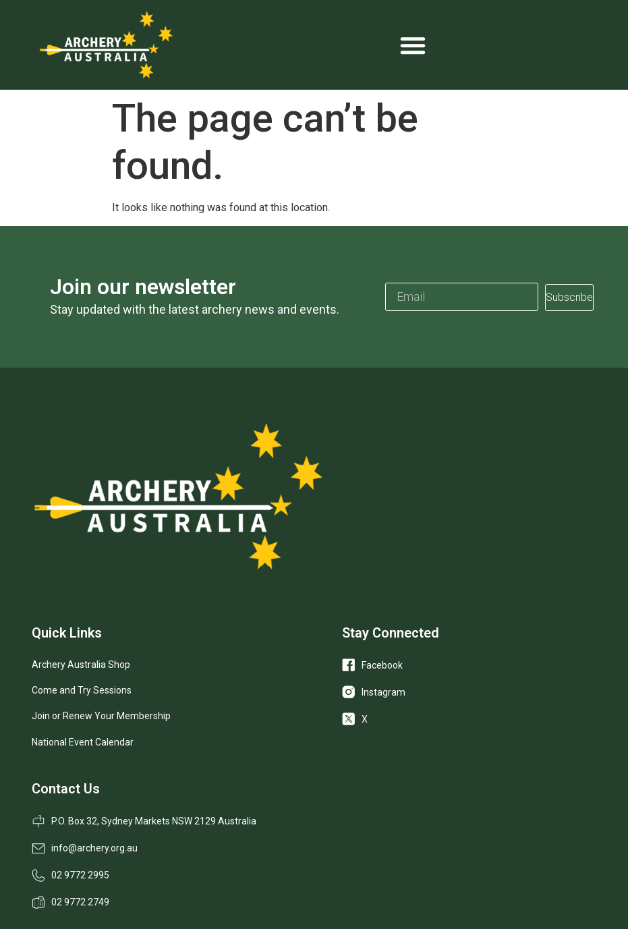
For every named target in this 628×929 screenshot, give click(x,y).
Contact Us (66, 789)
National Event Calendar (83, 742)
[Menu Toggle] (412, 45)
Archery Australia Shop (81, 664)
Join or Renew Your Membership (101, 715)
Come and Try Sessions (82, 690)
